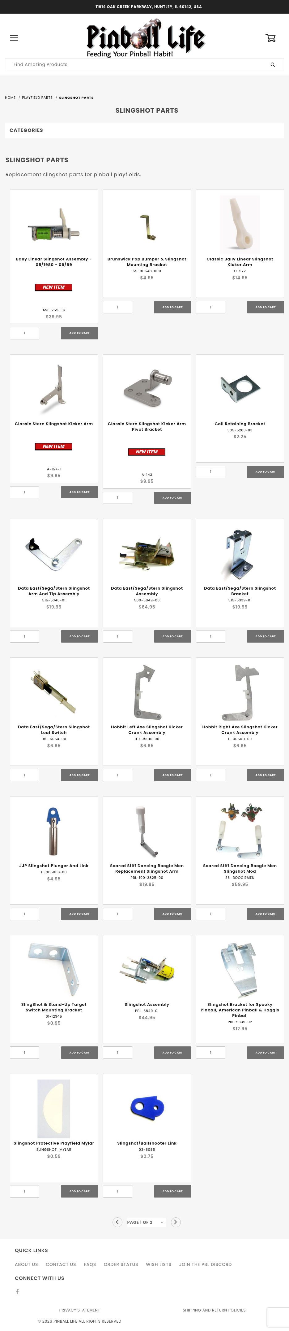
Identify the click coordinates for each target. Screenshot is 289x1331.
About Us (26, 1264)
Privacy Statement (79, 1310)
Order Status (121, 1264)
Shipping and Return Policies (214, 1310)
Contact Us (61, 1264)
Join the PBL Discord (205, 1264)
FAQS (90, 1264)
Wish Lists (158, 1264)
